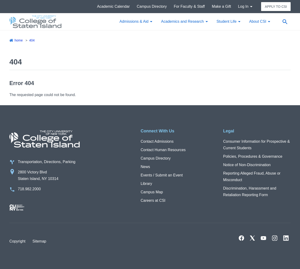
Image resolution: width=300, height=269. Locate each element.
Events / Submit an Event (162, 175)
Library (146, 184)
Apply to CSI (276, 6)
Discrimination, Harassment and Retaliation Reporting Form (249, 191)
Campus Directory (152, 6)
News (145, 167)
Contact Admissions (157, 141)
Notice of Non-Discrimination (247, 165)
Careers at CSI (153, 200)
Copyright (17, 241)
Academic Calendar (113, 6)
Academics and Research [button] (182, 21)
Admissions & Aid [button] (134, 21)
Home (19, 40)
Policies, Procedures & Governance (252, 156)
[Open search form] (285, 21)
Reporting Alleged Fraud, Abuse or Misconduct (252, 176)
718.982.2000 (29, 189)
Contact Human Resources (163, 150)
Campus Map (152, 192)
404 (31, 40)
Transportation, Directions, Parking (46, 162)
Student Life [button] (226, 21)
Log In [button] (243, 6)
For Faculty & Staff (189, 6)
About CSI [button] (257, 21)
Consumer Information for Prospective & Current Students (256, 144)
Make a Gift (221, 6)
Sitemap (39, 241)
